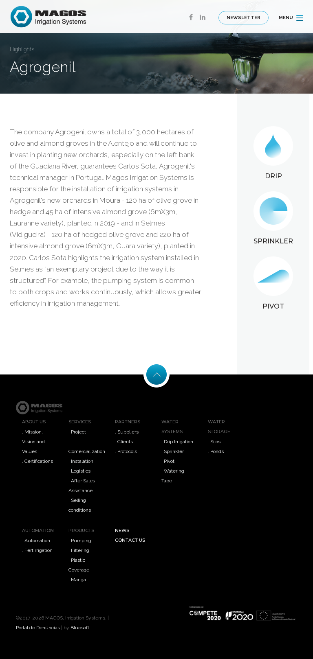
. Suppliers (127, 432)
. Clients (124, 441)
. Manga (77, 579)
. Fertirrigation (37, 550)
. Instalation (80, 461)
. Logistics (79, 471)
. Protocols (126, 451)
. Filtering (78, 550)
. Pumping (79, 540)
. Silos (214, 441)
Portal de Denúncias (38, 628)
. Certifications (37, 461)
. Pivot (167, 461)
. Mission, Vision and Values (33, 441)
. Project (77, 432)
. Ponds (216, 451)
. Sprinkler (172, 451)
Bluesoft (80, 628)
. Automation (36, 540)
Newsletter (243, 17)
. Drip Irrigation (177, 441)
